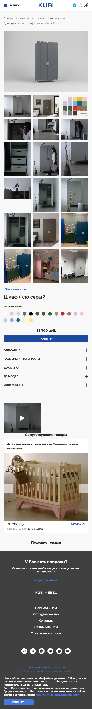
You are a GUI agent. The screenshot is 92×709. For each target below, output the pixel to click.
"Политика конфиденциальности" (46, 667)
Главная (9, 18)
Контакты (45, 620)
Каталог (24, 18)
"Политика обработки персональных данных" (46, 671)
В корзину (78, 524)
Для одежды (12, 23)
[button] (8, 488)
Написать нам (46, 608)
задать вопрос (46, 580)
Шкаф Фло (33, 23)
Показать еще (15, 289)
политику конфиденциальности (57, 694)
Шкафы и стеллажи (48, 18)
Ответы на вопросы (46, 633)
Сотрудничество (46, 614)
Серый (49, 23)
